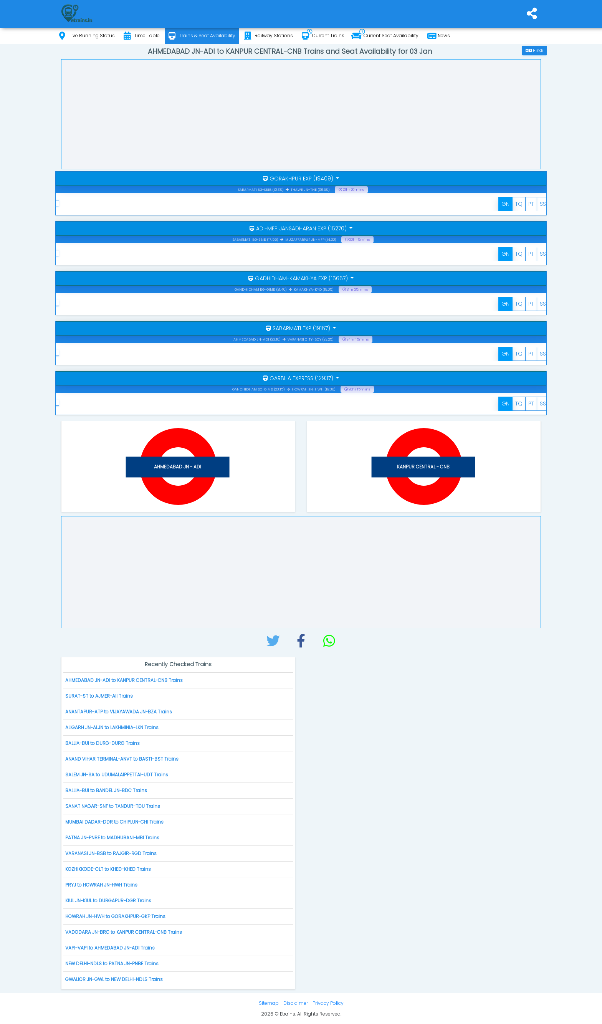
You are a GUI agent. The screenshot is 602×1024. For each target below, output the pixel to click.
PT (531, 204)
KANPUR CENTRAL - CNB (423, 466)
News (438, 36)
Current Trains (323, 36)
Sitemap (269, 1003)
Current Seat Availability (384, 36)
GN (505, 204)
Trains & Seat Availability (202, 36)
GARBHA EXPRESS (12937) (299, 378)
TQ (519, 204)
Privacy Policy (328, 1003)
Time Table (142, 36)
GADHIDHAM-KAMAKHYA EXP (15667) (298, 278)
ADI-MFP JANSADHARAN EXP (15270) (299, 228)
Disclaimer (295, 1003)
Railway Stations (268, 36)
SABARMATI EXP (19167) (299, 328)
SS (543, 204)
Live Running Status (87, 36)
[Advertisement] (301, 113)
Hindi (534, 50)
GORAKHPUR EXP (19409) (299, 178)
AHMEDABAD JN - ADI (177, 466)
